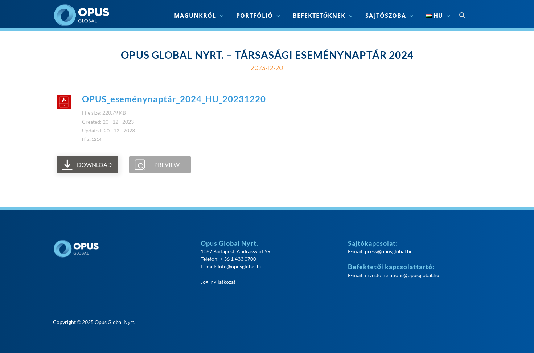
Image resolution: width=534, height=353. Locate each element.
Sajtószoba (385, 16)
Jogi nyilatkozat (218, 282)
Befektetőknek (319, 16)
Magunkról (195, 16)
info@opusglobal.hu (240, 266)
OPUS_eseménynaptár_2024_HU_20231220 (174, 99)
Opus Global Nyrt (114, 322)
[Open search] (462, 15)
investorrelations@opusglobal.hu (402, 275)
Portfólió (254, 16)
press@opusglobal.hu (389, 251)
